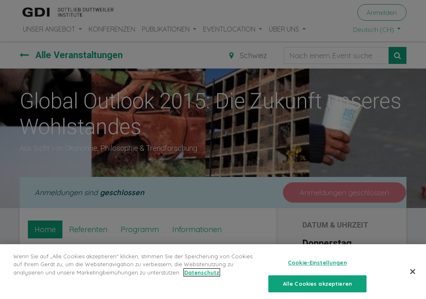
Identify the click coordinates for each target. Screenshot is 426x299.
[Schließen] (413, 277)
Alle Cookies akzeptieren (317, 289)
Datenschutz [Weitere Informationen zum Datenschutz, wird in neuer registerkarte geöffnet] (201, 278)
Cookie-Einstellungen (317, 268)
